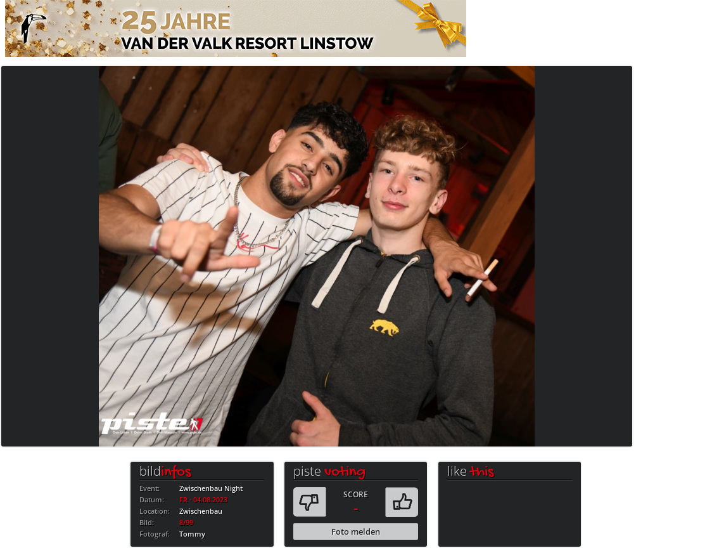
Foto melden (355, 531)
